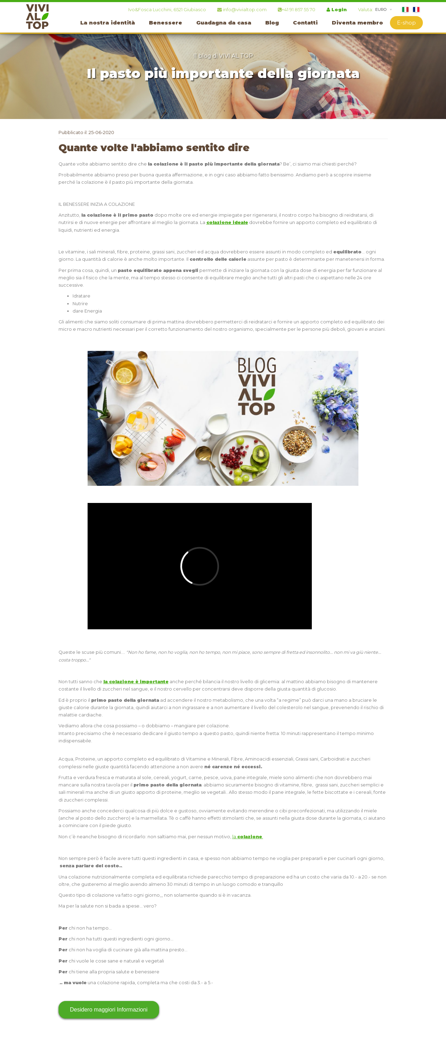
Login (337, 9)
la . (247, 836)
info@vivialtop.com (242, 9)
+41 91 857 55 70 (296, 9)
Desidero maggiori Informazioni (108, 1010)
